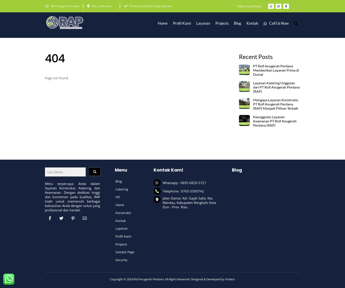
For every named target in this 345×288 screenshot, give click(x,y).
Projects (222, 23)
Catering (122, 189)
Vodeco (230, 279)
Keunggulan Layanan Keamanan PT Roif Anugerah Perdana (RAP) (275, 121)
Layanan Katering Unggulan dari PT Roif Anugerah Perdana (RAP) (276, 87)
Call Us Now (276, 23)
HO (118, 197)
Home (163, 23)
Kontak (252, 23)
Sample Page (125, 252)
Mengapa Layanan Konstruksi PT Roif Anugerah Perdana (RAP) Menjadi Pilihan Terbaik (275, 104)
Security (121, 260)
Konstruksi (123, 213)
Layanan (122, 228)
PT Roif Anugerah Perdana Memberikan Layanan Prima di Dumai (276, 70)
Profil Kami (182, 23)
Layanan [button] (203, 23)
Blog (237, 23)
